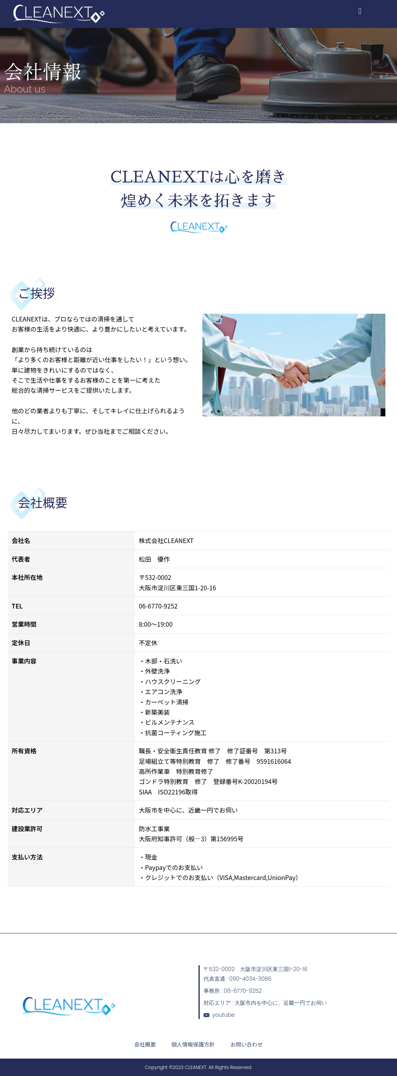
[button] (360, 11)
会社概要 (145, 1044)
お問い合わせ (246, 1044)
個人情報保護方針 (193, 1044)
